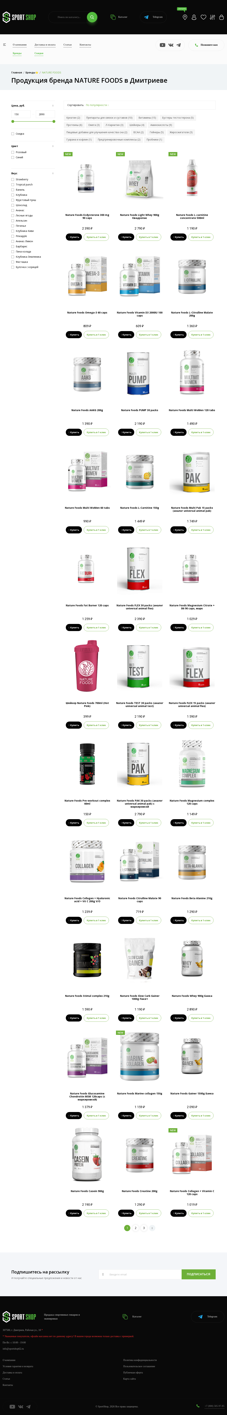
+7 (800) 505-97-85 (214, 1406)
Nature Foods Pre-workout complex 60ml (87, 802)
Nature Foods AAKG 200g (87, 410)
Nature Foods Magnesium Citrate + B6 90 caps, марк (192, 607)
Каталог (119, 17)
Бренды (17, 53)
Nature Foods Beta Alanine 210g (191, 898)
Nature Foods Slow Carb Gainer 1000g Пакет (139, 997)
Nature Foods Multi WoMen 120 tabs (192, 410)
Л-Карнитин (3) (114, 125)
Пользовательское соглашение (139, 1366)
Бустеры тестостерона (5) (178, 117)
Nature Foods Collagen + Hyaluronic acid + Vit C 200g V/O (87, 900)
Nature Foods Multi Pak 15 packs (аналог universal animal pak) (192, 509)
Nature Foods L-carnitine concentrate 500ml (192, 216)
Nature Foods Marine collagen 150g (139, 1093)
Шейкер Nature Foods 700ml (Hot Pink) (87, 704)
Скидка (17, 133)
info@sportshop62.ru (13, 1348)
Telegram (153, 17)
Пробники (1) (154, 139)
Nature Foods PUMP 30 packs (139, 410)
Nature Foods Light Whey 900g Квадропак (139, 216)
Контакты (85, 44)
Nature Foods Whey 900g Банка (192, 996)
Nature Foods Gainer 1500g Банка (192, 1093)
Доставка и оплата (45, 44)
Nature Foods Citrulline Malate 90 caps (139, 900)
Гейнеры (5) (157, 132)
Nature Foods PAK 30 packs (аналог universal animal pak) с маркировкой (140, 803)
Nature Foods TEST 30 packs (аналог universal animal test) (139, 704)
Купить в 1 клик (96, 237)
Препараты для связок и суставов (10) (109, 117)
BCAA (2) (138, 132)
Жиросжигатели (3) (181, 132)
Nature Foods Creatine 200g (139, 1191)
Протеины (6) (74, 125)
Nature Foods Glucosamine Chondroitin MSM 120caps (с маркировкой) (87, 1096)
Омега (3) (94, 125)
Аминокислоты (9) (161, 125)
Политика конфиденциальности (140, 1360)
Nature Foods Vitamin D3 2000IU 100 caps (139, 314)
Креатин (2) (73, 117)
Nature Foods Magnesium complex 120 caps (192, 802)
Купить (74, 237)
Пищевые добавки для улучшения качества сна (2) (96, 132)
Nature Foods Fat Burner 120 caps (87, 605)
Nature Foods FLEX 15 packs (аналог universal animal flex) (192, 704)
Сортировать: (75, 105)
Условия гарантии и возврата (18, 1366)
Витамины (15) (147, 117)
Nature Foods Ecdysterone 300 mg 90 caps (87, 216)
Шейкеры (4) (136, 125)
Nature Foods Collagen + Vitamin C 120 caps (192, 1192)
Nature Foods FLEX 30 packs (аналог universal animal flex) (140, 607)
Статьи (67, 44)
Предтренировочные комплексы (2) (119, 139)
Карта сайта (129, 1378)
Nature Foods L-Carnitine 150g (139, 507)
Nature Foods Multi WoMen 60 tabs (87, 507)
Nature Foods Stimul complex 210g (87, 996)
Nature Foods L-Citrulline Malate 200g (192, 314)
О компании (20, 44)
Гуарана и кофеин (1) (79, 139)
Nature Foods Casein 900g (87, 1191)
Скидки (39, 53)
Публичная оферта (133, 1372)
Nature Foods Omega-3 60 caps (87, 312)
